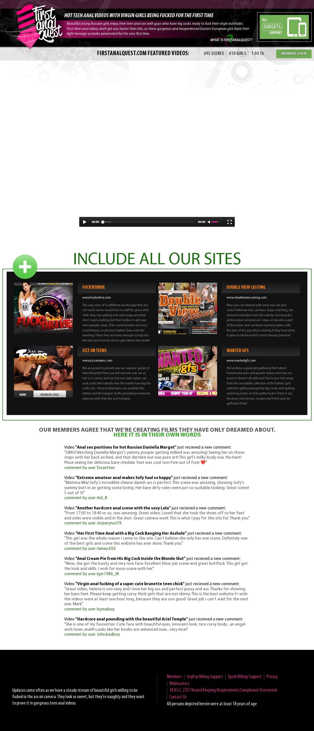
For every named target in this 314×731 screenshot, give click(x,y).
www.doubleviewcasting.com (247, 297)
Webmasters (179, 683)
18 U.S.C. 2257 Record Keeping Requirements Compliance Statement (223, 690)
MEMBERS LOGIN (294, 54)
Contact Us (177, 697)
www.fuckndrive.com (96, 297)
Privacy (272, 676)
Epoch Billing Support (245, 676)
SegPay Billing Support (205, 676)
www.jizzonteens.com (97, 360)
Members (174, 676)
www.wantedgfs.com (241, 360)
